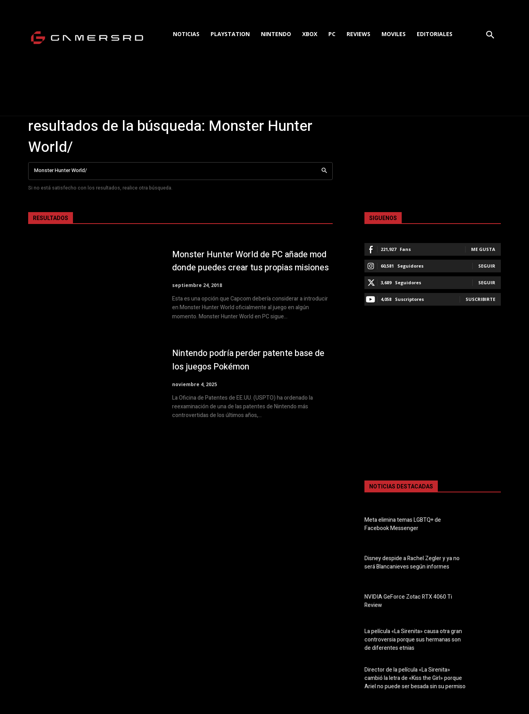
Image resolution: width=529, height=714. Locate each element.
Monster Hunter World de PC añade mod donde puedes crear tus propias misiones (251, 263)
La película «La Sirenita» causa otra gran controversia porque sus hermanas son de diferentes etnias (413, 639)
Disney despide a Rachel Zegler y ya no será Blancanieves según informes (412, 562)
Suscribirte (480, 299)
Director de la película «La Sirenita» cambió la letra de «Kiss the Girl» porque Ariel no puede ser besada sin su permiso (415, 678)
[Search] (324, 171)
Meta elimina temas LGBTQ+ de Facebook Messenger (402, 524)
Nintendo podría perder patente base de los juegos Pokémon (252, 363)
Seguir (486, 266)
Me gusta (483, 249)
